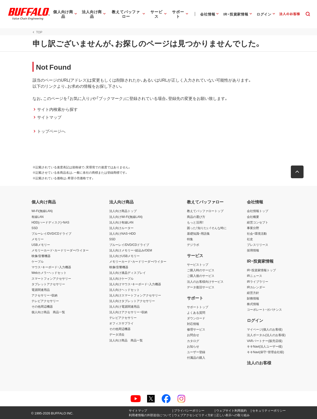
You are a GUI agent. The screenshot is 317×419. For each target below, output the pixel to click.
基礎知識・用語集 (198, 233)
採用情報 (253, 250)
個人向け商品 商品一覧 (48, 312)
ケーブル (37, 261)
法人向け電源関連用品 (124, 306)
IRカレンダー (256, 287)
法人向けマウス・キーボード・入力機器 (135, 284)
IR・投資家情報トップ (261, 270)
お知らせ (193, 346)
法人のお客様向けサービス (205, 281)
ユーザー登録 (196, 352)
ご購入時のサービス (200, 270)
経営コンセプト (257, 222)
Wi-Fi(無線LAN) (42, 210)
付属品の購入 (196, 357)
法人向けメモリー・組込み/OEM (130, 250)
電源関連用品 (40, 289)
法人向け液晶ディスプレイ (127, 272)
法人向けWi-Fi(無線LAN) (125, 216)
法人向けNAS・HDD (122, 233)
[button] (298, 172)
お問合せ (193, 335)
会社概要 (253, 216)
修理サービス (196, 329)
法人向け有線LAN (121, 222)
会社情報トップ (257, 210)
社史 (250, 239)
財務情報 (253, 298)
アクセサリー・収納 (44, 295)
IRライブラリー (257, 281)
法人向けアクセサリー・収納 (128, 312)
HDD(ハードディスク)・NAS (50, 222)
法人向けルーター (121, 228)
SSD (34, 228)
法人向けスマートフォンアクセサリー (135, 295)
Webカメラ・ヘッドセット (49, 272)
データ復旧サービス (200, 287)
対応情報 (193, 323)
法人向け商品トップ (123, 210)
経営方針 (253, 292)
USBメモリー (40, 244)
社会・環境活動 (257, 233)
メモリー (37, 239)
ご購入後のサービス (200, 275)
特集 (190, 239)
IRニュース (254, 275)
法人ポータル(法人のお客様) (266, 335)
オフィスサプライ (121, 323)
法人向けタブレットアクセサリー (132, 300)
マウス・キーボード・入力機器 (51, 267)
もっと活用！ (195, 222)
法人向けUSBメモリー (124, 255)
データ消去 (116, 334)
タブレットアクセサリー (48, 284)
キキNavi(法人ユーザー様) (264, 346)
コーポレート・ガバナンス (264, 309)
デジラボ (193, 244)
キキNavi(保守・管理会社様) (265, 352)
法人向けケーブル (121, 278)
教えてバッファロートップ (205, 210)
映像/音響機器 (41, 255)
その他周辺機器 (42, 306)
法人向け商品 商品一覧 (126, 340)
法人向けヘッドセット (124, 289)
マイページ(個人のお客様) (264, 329)
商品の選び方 (196, 216)
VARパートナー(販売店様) (264, 340)
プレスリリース (257, 244)
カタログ (193, 340)
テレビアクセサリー (45, 300)
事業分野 (253, 228)
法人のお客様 (259, 363)
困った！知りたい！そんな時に (207, 228)
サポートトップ (197, 307)
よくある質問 (196, 312)
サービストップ (197, 264)
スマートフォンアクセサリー (51, 278)
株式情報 (253, 304)
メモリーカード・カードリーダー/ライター (60, 250)
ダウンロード (196, 318)
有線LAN (37, 216)
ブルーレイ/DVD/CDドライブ (51, 233)
